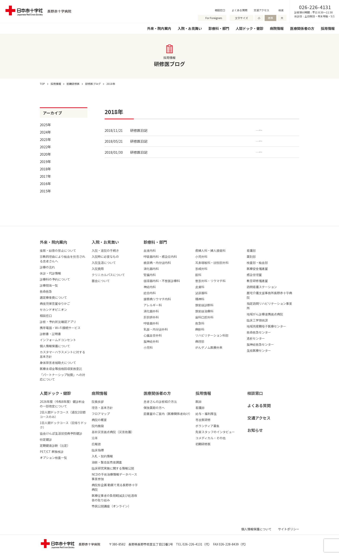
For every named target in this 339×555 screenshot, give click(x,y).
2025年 (45, 124)
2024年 (45, 132)
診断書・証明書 (50, 334)
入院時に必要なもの (105, 256)
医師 (198, 401)
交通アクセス (261, 10)
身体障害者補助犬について (58, 362)
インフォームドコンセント (58, 340)
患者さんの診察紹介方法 (160, 401)
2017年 (45, 176)
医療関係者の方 (302, 28)
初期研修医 (203, 444)
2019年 (45, 161)
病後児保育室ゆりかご (55, 303)
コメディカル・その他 (210, 438)
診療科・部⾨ (155, 242)
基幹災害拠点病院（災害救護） (113, 432)
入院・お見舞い (190, 28)
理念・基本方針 (102, 407)
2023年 (45, 139)
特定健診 (46, 439)
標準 (270, 18)
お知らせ (255, 430)
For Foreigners (213, 18)
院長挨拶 (98, 401)
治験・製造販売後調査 (107, 462)
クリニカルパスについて (108, 275)
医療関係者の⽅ (157, 393)
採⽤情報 (203, 393)
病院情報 (277, 28)
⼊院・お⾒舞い (105, 242)
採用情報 (328, 28)
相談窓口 (220, 10)
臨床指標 (98, 450)
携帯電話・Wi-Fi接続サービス (60, 328)
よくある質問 (239, 10)
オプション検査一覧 (53, 457)
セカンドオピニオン (53, 309)
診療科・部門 (218, 28)
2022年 (45, 146)
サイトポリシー (288, 529)
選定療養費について (53, 297)
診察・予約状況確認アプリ (58, 321)
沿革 (95, 438)
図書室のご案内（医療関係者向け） (168, 413)
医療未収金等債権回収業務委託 (61, 368)
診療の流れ (47, 267)
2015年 (45, 191)
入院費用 (98, 268)
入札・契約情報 (102, 456)
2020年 (45, 154)
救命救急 (46, 291)
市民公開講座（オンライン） (111, 506)
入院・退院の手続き (105, 250)
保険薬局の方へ (154, 407)
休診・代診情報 (50, 273)
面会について (101, 281)
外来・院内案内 (159, 28)
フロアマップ (101, 413)
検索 (281, 10)
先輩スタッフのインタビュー (215, 432)
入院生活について (104, 262)
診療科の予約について (55, 279)
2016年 (45, 183)
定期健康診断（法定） (55, 445)
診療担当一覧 (49, 285)
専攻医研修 (203, 420)
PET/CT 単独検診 (52, 451)
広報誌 (96, 444)
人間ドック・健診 (249, 28)
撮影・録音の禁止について (58, 250)
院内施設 (98, 426)
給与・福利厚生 (206, 413)
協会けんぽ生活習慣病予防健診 (61, 433)
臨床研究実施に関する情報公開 (113, 468)
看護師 (200, 407)
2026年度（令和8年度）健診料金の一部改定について (62, 403)
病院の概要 (99, 420)
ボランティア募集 (207, 426)
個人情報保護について (55, 346)
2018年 (45, 168)
